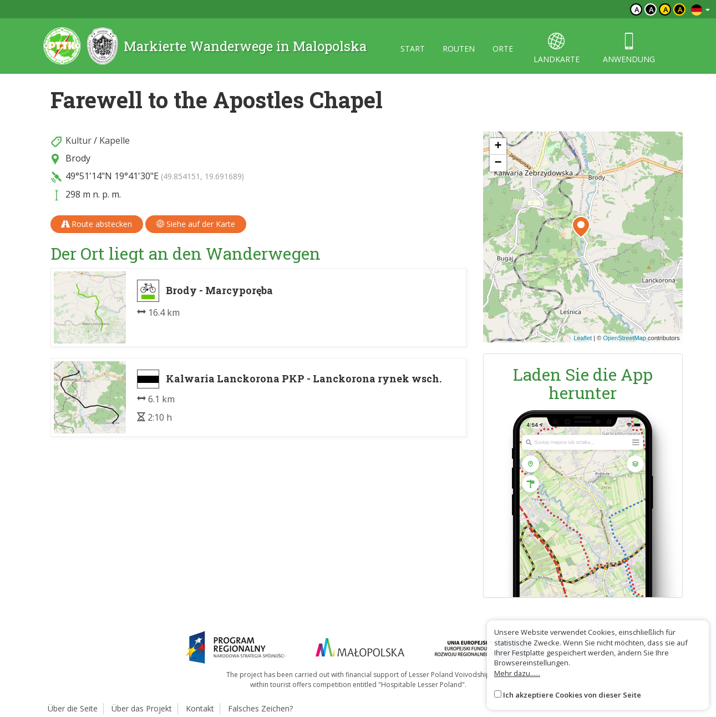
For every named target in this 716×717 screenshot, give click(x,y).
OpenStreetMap (624, 338)
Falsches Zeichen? (260, 708)
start (412, 48)
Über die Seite (73, 708)
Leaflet (582, 338)
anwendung (629, 48)
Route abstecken (97, 224)
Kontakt (200, 708)
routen (459, 48)
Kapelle (114, 140)
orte (502, 48)
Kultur (78, 140)
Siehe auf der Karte (195, 224)
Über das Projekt (141, 708)
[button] (581, 227)
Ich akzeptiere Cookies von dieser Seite (572, 695)
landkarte (557, 48)
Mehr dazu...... (517, 673)
